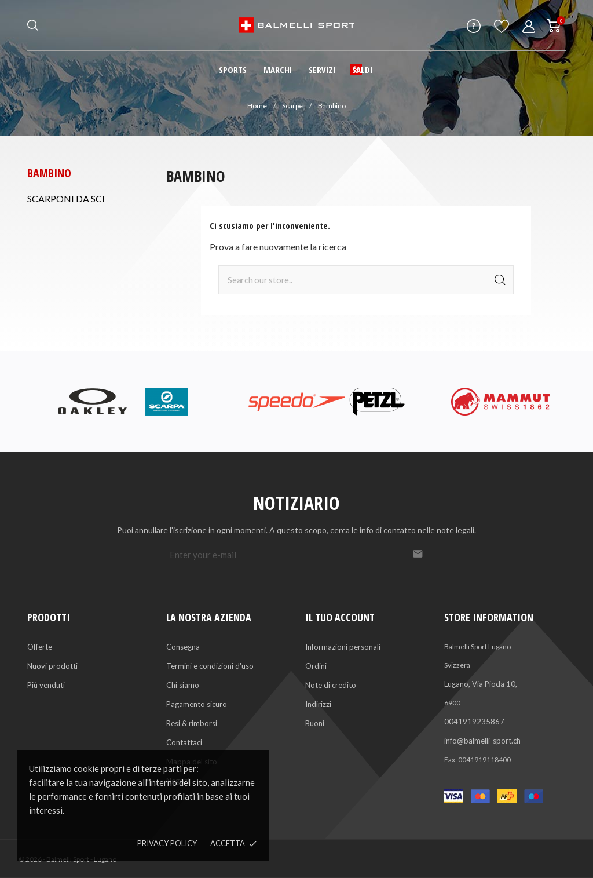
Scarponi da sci (66, 198)
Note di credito (330, 685)
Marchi (277, 69)
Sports (233, 69)
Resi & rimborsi (191, 723)
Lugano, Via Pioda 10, (480, 683)
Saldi (362, 69)
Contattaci (184, 742)
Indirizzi (318, 704)
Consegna (183, 646)
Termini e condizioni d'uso (210, 666)
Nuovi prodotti (52, 666)
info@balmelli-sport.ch (482, 740)
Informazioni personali (342, 646)
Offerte (39, 646)
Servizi (322, 69)
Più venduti (46, 685)
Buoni (314, 723)
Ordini (316, 666)
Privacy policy (167, 843)
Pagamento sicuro (196, 704)
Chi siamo (182, 685)
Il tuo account (340, 617)
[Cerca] (366, 279)
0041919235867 (474, 721)
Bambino (49, 173)
